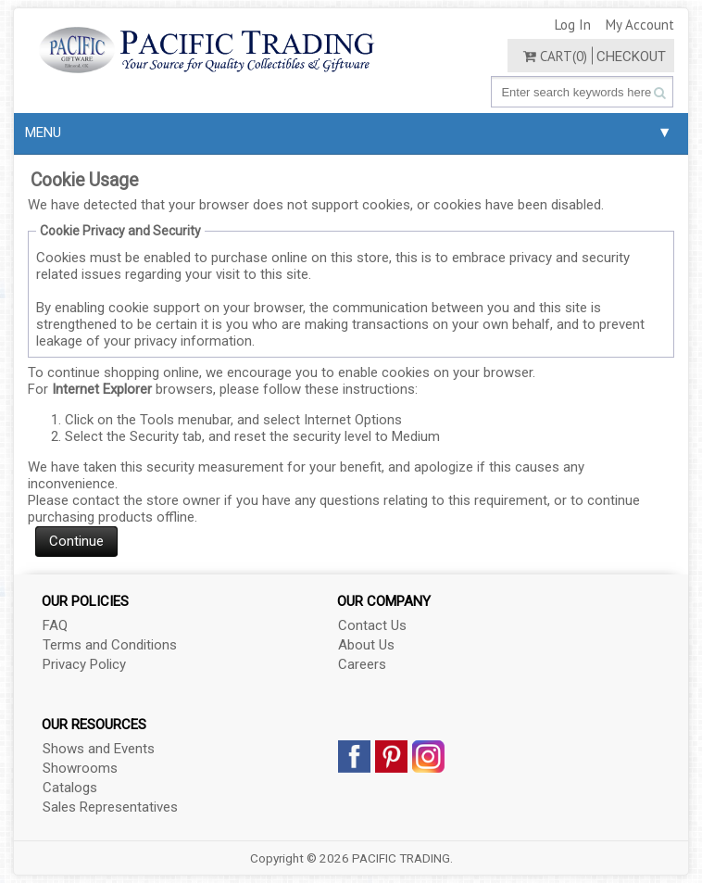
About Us (366, 645)
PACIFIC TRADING (401, 858)
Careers (362, 664)
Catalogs (70, 787)
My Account (640, 24)
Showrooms (80, 768)
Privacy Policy (84, 664)
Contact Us (372, 625)
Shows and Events (99, 748)
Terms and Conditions (110, 645)
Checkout (631, 56)
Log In (573, 24)
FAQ (55, 625)
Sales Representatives (110, 807)
